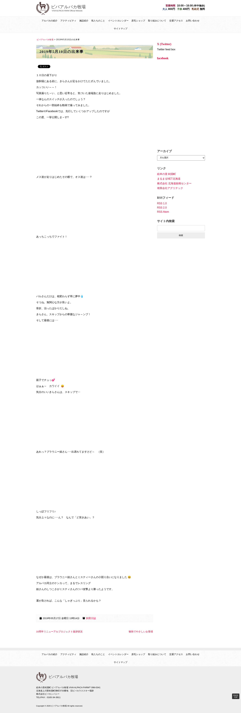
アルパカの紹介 (49, 20)
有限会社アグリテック (170, 188)
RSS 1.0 (162, 203)
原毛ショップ (138, 20)
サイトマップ (120, 28)
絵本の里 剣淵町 (166, 174)
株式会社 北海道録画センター (174, 183)
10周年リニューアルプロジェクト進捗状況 (59, 631)
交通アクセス (176, 20)
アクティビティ (68, 20)
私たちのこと (98, 20)
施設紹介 (83, 20)
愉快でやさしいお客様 (141, 631)
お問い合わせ (192, 20)
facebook (163, 58)
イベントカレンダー (118, 20)
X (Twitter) (164, 44)
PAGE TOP (235, 696)
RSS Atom (163, 211)
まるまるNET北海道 (168, 178)
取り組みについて (157, 20)
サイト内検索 (166, 221)
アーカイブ (164, 151)
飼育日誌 (91, 618)
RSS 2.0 (162, 207)
